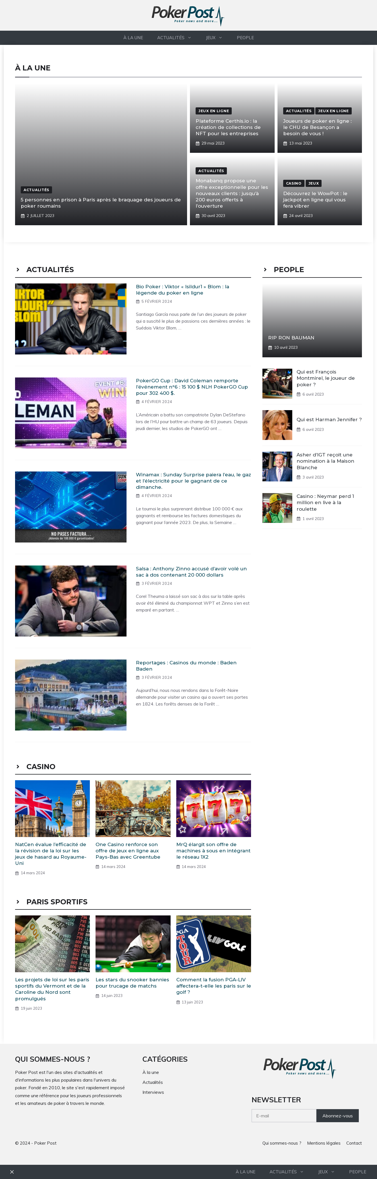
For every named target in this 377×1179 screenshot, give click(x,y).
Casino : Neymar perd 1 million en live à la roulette (325, 502)
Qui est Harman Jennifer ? (329, 419)
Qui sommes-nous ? (281, 1143)
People (245, 37)
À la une (133, 37)
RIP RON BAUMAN (291, 338)
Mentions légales (324, 1143)
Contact (354, 1143)
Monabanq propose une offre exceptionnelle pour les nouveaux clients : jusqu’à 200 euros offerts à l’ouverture (232, 193)
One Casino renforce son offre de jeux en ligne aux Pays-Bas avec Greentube (128, 851)
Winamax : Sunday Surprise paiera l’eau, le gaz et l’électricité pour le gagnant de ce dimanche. (193, 481)
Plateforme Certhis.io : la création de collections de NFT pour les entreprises (228, 127)
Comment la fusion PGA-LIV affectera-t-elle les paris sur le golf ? (213, 986)
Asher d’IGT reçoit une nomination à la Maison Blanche (325, 461)
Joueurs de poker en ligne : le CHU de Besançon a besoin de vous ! (317, 127)
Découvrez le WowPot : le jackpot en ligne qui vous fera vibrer (315, 200)
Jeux (218, 38)
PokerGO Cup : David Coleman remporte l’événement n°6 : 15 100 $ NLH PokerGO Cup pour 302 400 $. (192, 387)
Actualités (178, 38)
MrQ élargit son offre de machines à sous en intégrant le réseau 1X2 (213, 851)
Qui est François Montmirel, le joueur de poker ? (326, 378)
